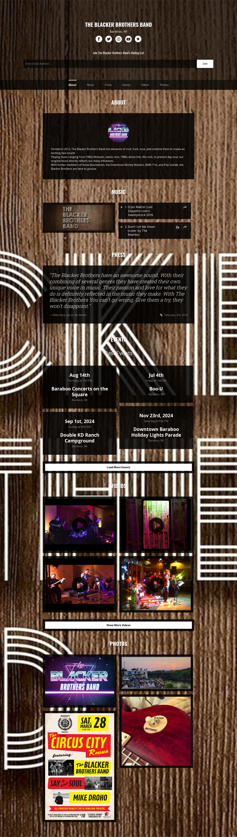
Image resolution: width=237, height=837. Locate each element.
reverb (138, 39)
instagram (118, 39)
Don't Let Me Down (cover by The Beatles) (141, 231)
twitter (108, 39)
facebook (98, 39)
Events (126, 85)
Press (108, 85)
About (72, 85)
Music (90, 85)
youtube (128, 39)
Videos (145, 85)
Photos (164, 85)
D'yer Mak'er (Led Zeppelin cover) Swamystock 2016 (140, 211)
